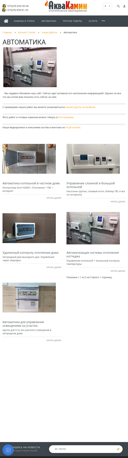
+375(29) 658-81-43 (17, 9)
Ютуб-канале (73, 127)
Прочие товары (72, 21)
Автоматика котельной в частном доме (31, 183)
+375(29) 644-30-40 (17, 5)
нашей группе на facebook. (80, 107)
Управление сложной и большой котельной (90, 185)
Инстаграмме (65, 117)
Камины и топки (24, 21)
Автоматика (48, 21)
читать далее (53, 197)
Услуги (93, 21)
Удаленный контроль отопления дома (30, 253)
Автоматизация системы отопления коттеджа (92, 254)
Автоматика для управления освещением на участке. (23, 324)
